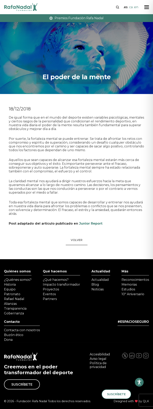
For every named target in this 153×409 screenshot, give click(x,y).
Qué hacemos (55, 271)
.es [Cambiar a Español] (125, 7)
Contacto (12, 322)
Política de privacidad (98, 365)
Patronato (12, 294)
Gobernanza (14, 313)
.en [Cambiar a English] (135, 7)
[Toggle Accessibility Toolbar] (139, 382)
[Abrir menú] (146, 7)
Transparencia (15, 308)
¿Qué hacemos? (56, 280)
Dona (8, 340)
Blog (95, 284)
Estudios (128, 289)
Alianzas (10, 304)
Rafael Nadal (14, 299)
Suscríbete (21, 384)
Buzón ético (13, 335)
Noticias (97, 289)
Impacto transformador (61, 284)
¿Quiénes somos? (17, 280)
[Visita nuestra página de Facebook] (125, 358)
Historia (10, 284)
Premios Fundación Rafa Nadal (76, 18)
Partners (50, 299)
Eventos (49, 294)
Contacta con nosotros (22, 330)
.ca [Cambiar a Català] (130, 7)
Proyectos (51, 289)
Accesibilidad (100, 354)
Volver (76, 240)
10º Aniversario (133, 294)
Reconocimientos (135, 280)
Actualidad (100, 271)
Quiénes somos (17, 271)
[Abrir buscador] (117, 6)
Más (125, 271)
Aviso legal (98, 359)
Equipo (10, 289)
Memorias (129, 284)
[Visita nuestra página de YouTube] (146, 358)
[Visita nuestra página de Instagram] (132, 358)
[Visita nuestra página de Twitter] (139, 358)
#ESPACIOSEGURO (133, 322)
